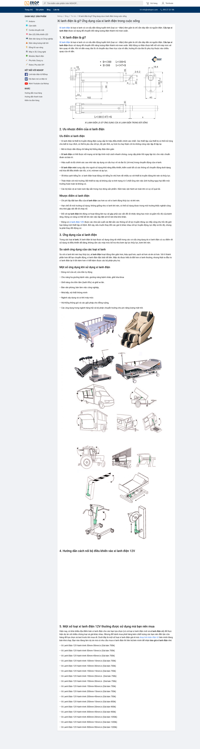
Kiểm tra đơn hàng (32, 100)
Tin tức (73, 16)
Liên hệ (56, 10)
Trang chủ (29, 10)
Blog (48, 10)
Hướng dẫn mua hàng (33, 93)
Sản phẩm (40, 10)
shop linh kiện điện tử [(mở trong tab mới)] (149, 637)
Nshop (60, 16)
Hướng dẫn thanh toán (33, 97)
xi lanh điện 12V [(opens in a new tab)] (76, 222)
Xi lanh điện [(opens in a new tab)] (64, 28)
